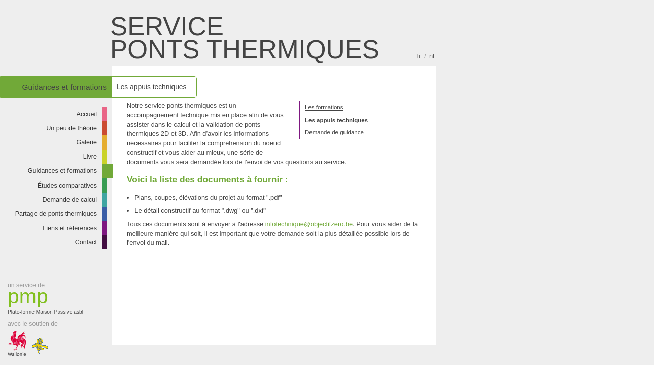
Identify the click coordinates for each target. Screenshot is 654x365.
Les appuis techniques (336, 120)
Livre (90, 156)
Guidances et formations (62, 170)
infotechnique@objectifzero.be (309, 224)
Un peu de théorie (71, 128)
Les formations (324, 107)
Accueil (87, 114)
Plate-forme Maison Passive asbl (48, 300)
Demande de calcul (69, 199)
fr (419, 56)
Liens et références (70, 228)
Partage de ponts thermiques (56, 213)
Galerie (87, 142)
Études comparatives (67, 185)
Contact (86, 242)
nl (431, 56)
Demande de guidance (334, 132)
